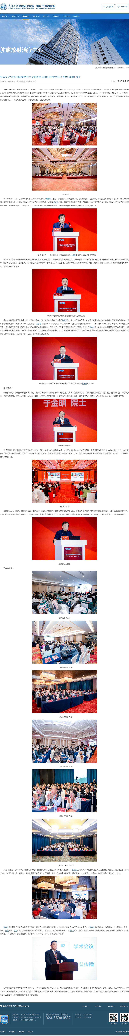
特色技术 (76, 16)
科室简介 (15, 16)
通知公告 (46, 16)
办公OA (30, 1032)
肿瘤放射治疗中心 (21, 50)
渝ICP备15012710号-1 (28, 1020)
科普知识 (66, 16)
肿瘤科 (48, 199)
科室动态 (25, 16)
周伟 (72, 930)
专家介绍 (35, 16)
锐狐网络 (126, 1032)
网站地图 (21, 1032)
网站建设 (119, 1032)
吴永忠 (55, 202)
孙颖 (15, 930)
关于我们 (3, 1032)
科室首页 (5, 16)
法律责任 (12, 1032)
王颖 (7, 930)
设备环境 (56, 16)
